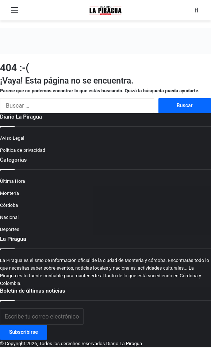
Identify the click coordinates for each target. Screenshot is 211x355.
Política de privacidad (22, 150)
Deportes (9, 229)
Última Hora (12, 181)
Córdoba (9, 205)
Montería (9, 193)
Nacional (9, 217)
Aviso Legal (12, 138)
